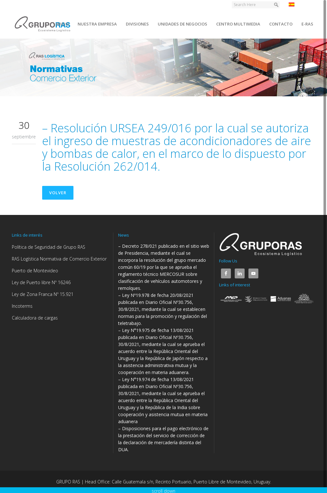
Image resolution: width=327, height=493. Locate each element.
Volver (57, 192)
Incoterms (22, 306)
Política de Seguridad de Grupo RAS (48, 247)
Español (300, 4)
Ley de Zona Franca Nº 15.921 (42, 294)
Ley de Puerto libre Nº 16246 (41, 282)
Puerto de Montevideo (35, 271)
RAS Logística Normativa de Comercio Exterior (59, 259)
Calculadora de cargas (35, 318)
